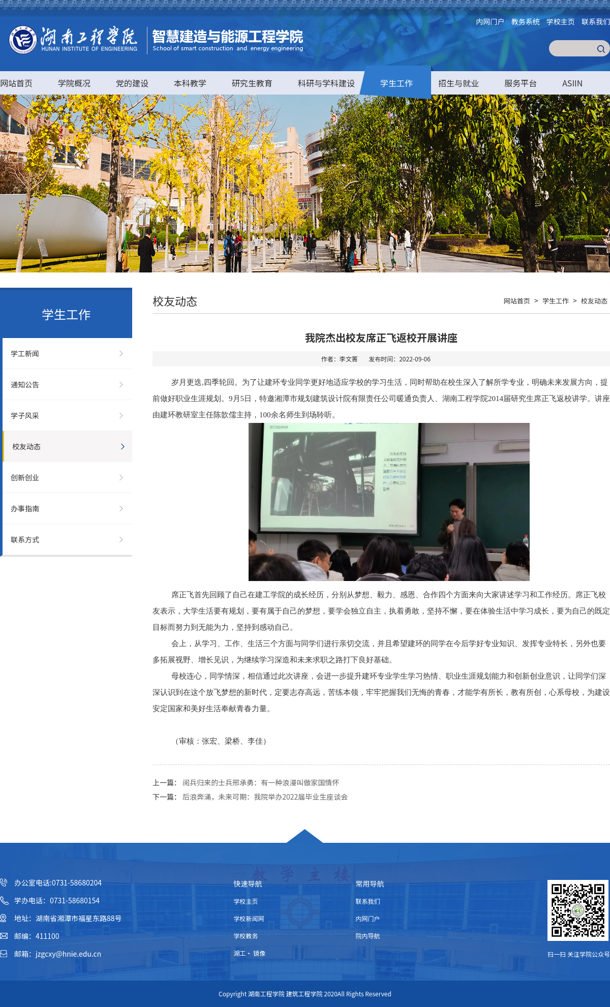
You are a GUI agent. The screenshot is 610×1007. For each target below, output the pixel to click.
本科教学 (190, 83)
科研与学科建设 (326, 83)
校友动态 (26, 446)
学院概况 (74, 83)
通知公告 (25, 384)
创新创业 (25, 477)
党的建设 (132, 83)
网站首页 (16, 83)
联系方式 (25, 539)
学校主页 (560, 21)
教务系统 (525, 21)
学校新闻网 (249, 918)
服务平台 (520, 83)
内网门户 (490, 21)
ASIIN (572, 83)
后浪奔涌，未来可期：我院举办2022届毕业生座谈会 (265, 796)
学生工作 (396, 83)
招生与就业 (458, 83)
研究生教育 (252, 83)
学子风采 (25, 415)
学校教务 (246, 935)
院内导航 (368, 935)
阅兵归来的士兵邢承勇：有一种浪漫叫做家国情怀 (260, 782)
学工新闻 (25, 353)
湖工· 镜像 (250, 953)
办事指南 (25, 508)
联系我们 (596, 21)
